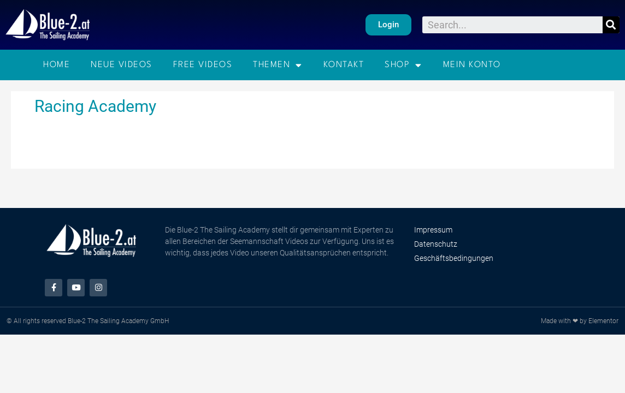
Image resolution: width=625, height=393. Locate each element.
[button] (387, 24)
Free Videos (203, 65)
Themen (278, 65)
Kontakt (343, 65)
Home (56, 65)
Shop (403, 65)
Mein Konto (472, 65)
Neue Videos (121, 65)
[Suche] (611, 24)
